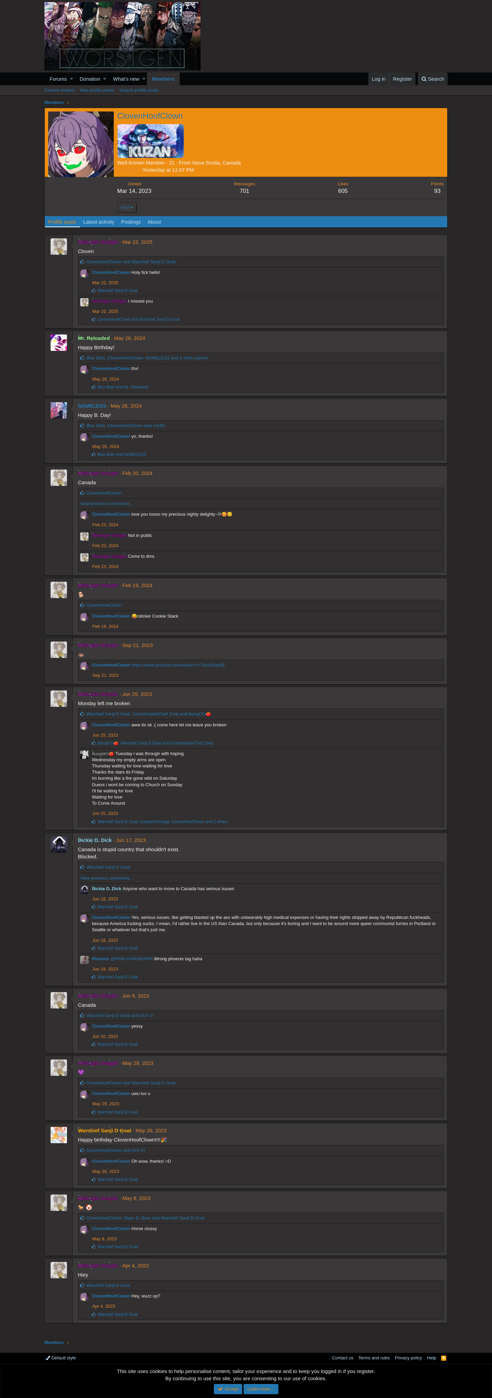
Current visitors (59, 90)
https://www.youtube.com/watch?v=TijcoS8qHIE (179, 665)
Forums (58, 79)
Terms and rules (374, 1357)
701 (244, 191)
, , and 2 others (162, 821)
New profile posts (97, 90)
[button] (71, 78)
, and (125, 425)
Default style (61, 1357)
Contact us (342, 1357)
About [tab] (154, 222)
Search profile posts (139, 90)
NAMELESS (92, 406)
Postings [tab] (131, 222)
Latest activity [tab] (98, 222)
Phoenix (100, 958)
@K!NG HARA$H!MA (131, 958)
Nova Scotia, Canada (216, 163)
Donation (90, 79)
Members (163, 79)
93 (437, 191)
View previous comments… (107, 503)
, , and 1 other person (147, 357)
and (130, 261)
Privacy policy (408, 1357)
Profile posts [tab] (62, 222)
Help (431, 1357)
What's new (126, 79)
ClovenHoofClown (111, 272)
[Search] (433, 78)
